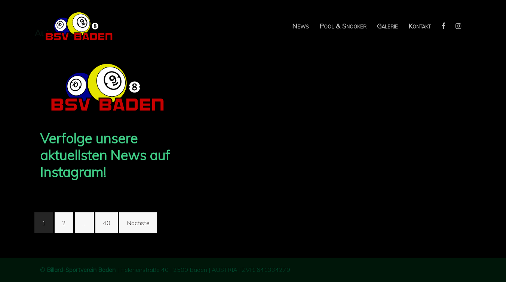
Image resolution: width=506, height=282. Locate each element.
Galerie (387, 26)
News (300, 26)
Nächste (138, 223)
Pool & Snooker (343, 26)
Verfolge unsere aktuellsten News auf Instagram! (105, 155)
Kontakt (419, 26)
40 (106, 223)
